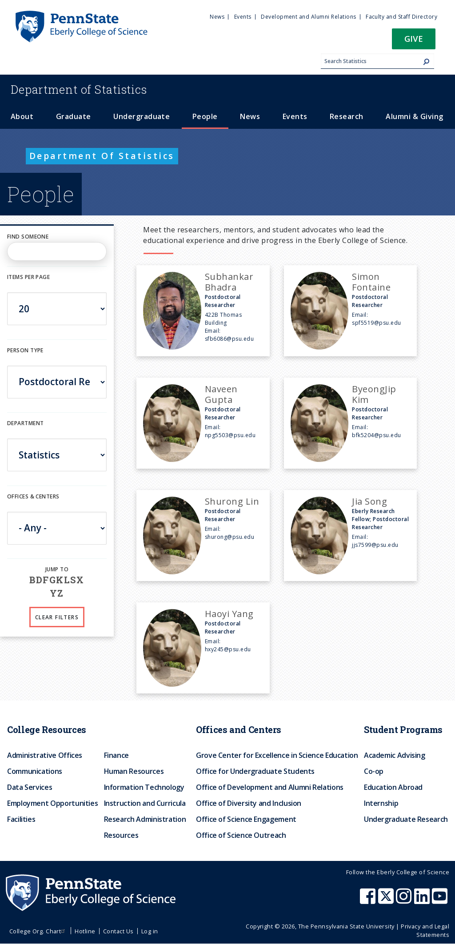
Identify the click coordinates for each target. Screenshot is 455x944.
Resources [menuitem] (121, 835)
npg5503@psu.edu (230, 435)
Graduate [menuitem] (73, 116)
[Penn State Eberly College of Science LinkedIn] (423, 900)
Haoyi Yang (229, 614)
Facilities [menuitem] (21, 819)
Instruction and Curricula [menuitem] (145, 803)
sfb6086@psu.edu (229, 339)
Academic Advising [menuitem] (394, 755)
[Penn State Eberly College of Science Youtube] (440, 900)
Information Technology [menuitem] (144, 787)
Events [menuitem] (242, 16)
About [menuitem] (22, 116)
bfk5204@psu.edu (376, 435)
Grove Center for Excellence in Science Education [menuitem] (277, 755)
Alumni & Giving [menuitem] (414, 116)
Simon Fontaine (371, 282)
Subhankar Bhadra (229, 282)
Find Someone (27, 236)
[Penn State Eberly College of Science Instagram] (405, 900)
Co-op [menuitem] (373, 771)
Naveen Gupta (221, 394)
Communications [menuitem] (34, 771)
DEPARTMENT (25, 423)
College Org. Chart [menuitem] (38, 931)
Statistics (79, 89)
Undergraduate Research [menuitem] (406, 819)
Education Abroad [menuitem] (393, 787)
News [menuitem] (217, 16)
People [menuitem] (205, 116)
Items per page (28, 277)
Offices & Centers (33, 496)
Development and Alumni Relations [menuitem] (308, 16)
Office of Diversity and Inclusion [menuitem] (248, 803)
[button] (413, 41)
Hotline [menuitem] (85, 931)
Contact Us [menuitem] (118, 931)
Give (413, 38)
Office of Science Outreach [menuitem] (241, 835)
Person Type (25, 350)
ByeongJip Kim (374, 394)
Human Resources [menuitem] (134, 771)
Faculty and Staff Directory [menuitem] (401, 16)
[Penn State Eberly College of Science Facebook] (369, 900)
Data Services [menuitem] (29, 787)
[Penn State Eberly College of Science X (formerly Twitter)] (387, 900)
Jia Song (369, 501)
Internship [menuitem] (381, 803)
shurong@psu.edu (229, 537)
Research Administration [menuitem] (145, 819)
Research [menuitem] (346, 116)
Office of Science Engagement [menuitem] (246, 819)
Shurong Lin (232, 501)
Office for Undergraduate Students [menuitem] (255, 771)
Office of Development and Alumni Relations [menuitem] (269, 787)
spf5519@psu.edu (376, 323)
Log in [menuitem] (149, 931)
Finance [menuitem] (116, 755)
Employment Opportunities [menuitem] (52, 803)
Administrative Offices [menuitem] (44, 755)
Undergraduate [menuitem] (141, 116)
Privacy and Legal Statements (425, 930)
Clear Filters (57, 617)
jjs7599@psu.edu (375, 545)
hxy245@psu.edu (228, 649)
